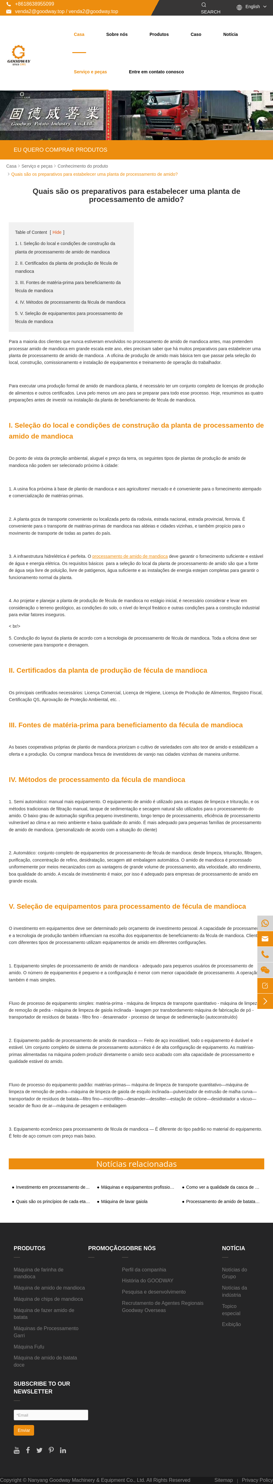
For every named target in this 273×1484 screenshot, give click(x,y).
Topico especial (231, 1310)
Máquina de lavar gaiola (124, 1201)
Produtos (159, 34)
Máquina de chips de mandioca (48, 1299)
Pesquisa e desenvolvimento (154, 1292)
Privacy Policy (257, 1480)
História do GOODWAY (147, 1280)
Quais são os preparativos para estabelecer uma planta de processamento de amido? (94, 174)
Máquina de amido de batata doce (45, 1361)
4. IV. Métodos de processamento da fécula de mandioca (70, 302)
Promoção (105, 1248)
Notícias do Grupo (234, 1273)
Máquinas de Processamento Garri (46, 1332)
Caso (196, 34)
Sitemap (224, 1480)
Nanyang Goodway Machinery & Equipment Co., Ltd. (86, 1480)
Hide (57, 232)
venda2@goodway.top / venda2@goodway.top (62, 11)
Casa (79, 34)
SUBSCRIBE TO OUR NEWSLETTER (42, 1388)
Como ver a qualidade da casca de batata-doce (223, 1187)
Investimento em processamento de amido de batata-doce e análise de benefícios (53, 1187)
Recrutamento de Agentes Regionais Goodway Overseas (163, 1306)
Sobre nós (117, 34)
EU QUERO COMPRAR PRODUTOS (61, 150)
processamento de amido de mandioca (130, 556)
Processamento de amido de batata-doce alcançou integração (223, 1201)
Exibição (231, 1324)
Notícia (230, 34)
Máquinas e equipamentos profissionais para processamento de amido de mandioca (138, 1187)
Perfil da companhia (144, 1269)
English (252, 6)
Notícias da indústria (234, 1291)
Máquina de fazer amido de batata (44, 1314)
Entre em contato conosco (156, 71)
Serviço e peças (90, 71)
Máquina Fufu (29, 1346)
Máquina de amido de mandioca (49, 1287)
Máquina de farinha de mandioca (38, 1273)
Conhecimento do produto (83, 166)
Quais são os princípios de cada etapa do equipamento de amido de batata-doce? (53, 1201)
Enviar (24, 1430)
